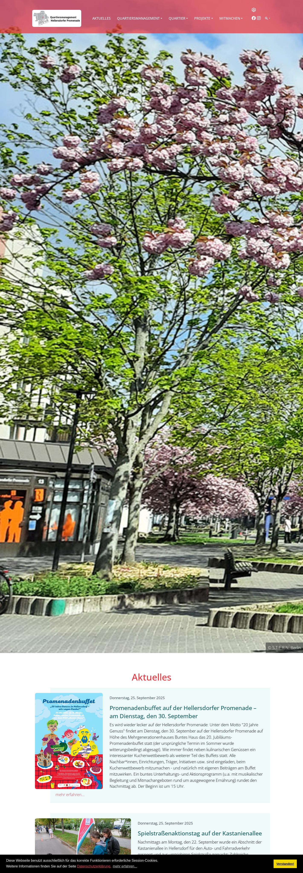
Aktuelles (101, 18)
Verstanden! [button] (285, 864)
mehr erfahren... (70, 794)
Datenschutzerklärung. (94, 866)
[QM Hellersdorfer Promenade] (56, 18)
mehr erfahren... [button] (125, 866)
